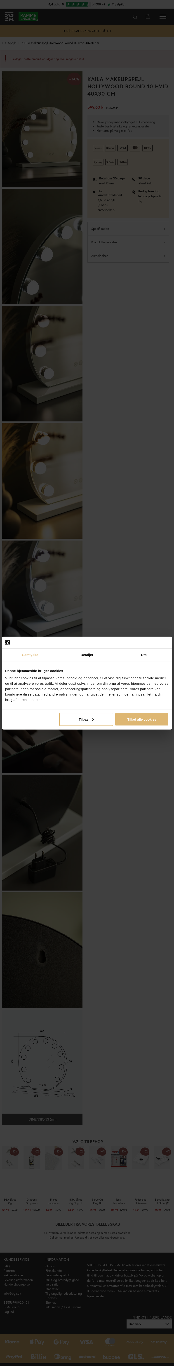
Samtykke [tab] (30, 655)
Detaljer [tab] (87, 655)
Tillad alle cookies (141, 719)
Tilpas (86, 719)
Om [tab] (144, 655)
